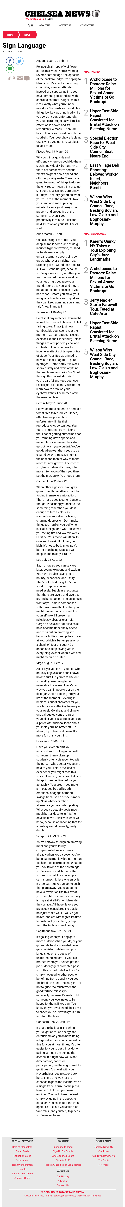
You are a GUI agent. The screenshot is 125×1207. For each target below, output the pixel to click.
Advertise (65, 25)
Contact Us (87, 25)
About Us (44, 25)
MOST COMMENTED (95, 233)
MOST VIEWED (92, 71)
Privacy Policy (69, 1195)
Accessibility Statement (89, 1195)
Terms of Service (52, 1195)
